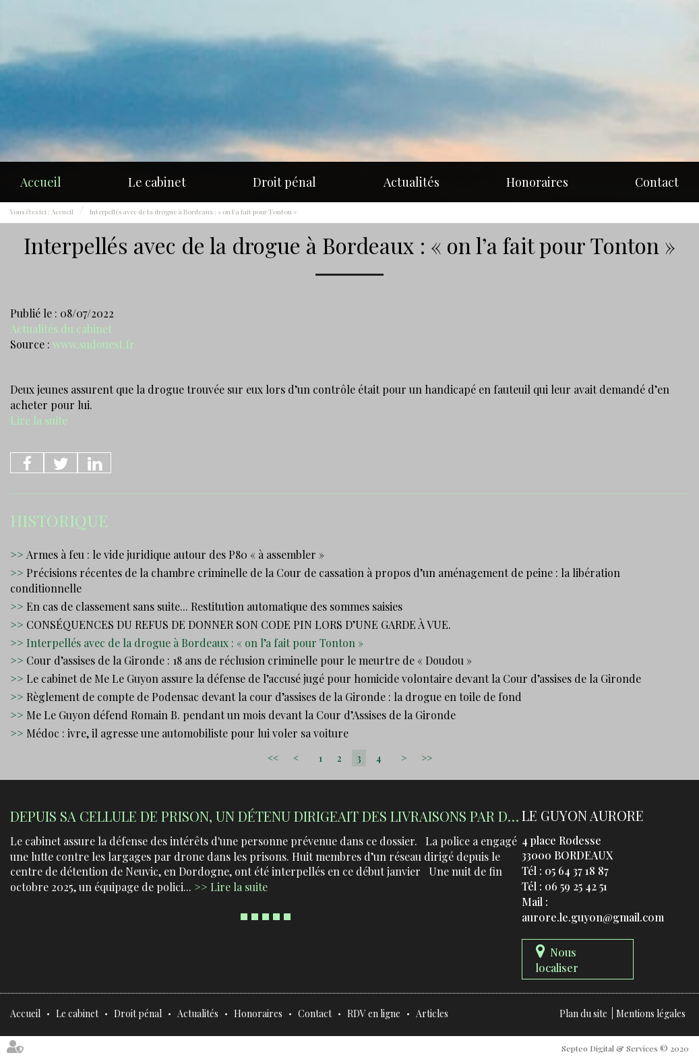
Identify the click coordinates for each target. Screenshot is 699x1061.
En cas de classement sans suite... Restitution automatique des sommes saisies (214, 606)
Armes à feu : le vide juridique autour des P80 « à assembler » (175, 554)
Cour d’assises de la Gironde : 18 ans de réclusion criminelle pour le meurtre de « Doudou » (249, 660)
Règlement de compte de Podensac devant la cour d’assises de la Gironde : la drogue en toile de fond (274, 697)
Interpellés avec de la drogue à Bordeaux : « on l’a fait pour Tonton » (193, 211)
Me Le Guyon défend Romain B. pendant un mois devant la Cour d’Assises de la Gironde (241, 715)
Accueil (40, 182)
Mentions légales (651, 1013)
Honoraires (537, 182)
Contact (657, 182)
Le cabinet (157, 182)
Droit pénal (284, 182)
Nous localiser (557, 960)
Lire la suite (38, 420)
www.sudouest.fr (94, 344)
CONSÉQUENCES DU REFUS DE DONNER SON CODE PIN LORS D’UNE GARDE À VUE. (238, 624)
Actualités (411, 182)
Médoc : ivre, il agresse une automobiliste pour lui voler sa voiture (187, 733)
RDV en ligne (373, 1013)
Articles (432, 1013)
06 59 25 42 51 (576, 886)
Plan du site (583, 1013)
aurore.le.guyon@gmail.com (593, 917)
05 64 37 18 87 (577, 870)
